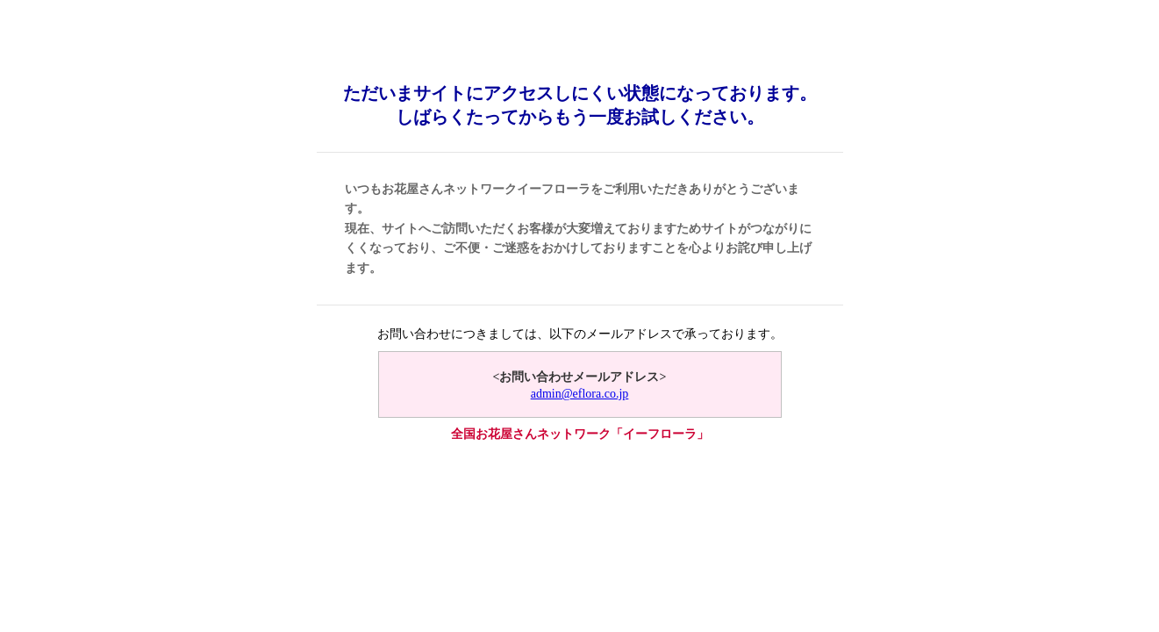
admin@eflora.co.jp (580, 393)
